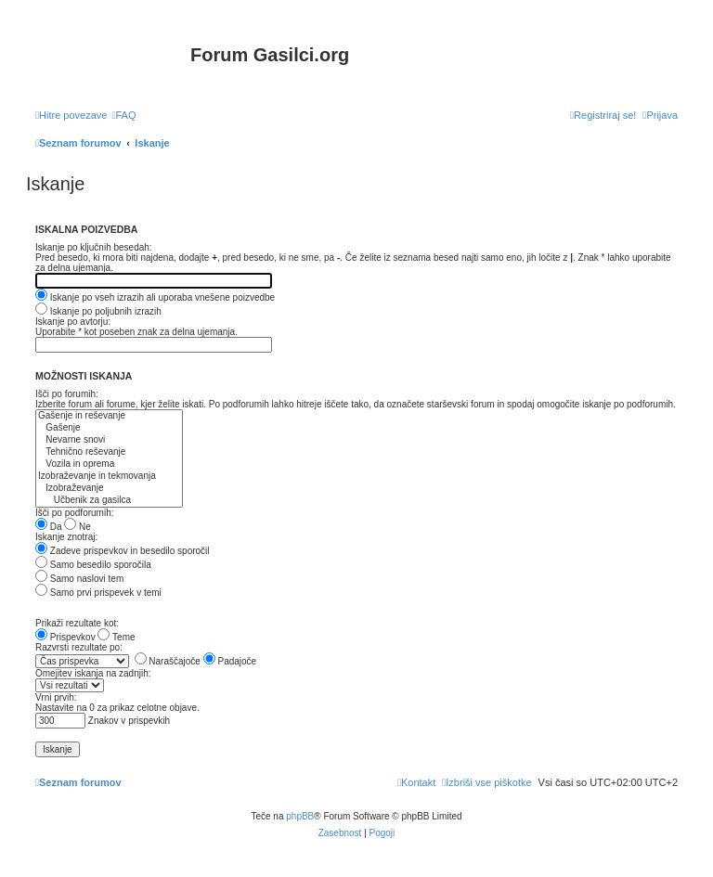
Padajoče (229, 661)
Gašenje (109, 428)
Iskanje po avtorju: (72, 321)
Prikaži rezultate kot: (77, 623)
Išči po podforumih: (74, 513)
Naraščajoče (168, 661)
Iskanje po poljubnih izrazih (98, 311)
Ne (77, 527)
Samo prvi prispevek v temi (98, 592)
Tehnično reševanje (109, 452)
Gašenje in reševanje (109, 416)
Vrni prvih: (56, 697)
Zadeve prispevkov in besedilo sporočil (122, 551)
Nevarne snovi (109, 440)
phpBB (300, 816)
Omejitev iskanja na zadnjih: (93, 673)
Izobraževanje (109, 489)
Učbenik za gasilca (109, 501)
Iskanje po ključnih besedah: (93, 247)
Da (48, 527)
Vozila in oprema (109, 464)
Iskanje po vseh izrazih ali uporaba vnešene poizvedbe (155, 297)
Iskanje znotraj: (66, 537)
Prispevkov (65, 637)
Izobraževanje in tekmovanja (109, 477)
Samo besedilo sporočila (93, 565)
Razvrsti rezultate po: (79, 647)
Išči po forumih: (66, 394)
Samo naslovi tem (79, 579)
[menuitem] (123, 115)
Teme (116, 637)
